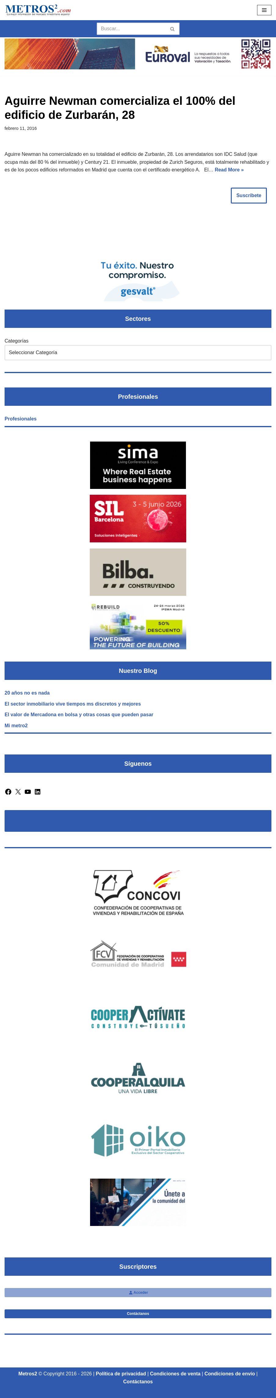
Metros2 (27, 1373)
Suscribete (248, 195)
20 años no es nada (27, 692)
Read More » (229, 169)
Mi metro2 (16, 725)
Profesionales (21, 418)
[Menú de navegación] (264, 10)
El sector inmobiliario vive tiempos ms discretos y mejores (73, 703)
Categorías (16, 340)
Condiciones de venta (175, 1373)
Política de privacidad (121, 1373)
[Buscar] (131, 29)
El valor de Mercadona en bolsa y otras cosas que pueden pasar (79, 714)
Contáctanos (138, 1314)
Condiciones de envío (230, 1373)
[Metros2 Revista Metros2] (38, 10)
